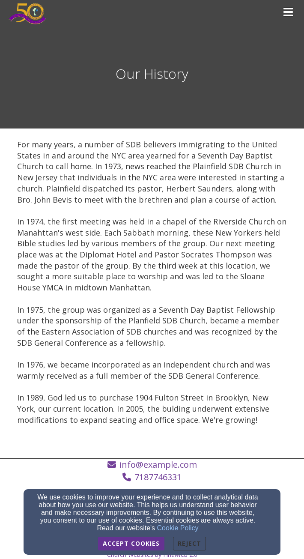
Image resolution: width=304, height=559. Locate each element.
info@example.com (158, 464)
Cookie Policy (178, 528)
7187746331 (158, 477)
